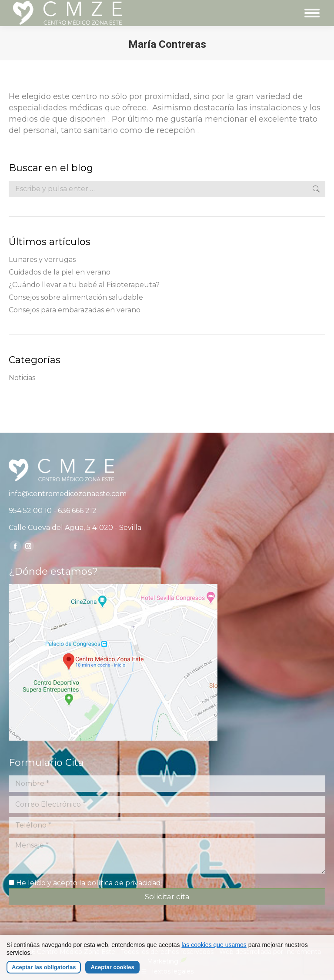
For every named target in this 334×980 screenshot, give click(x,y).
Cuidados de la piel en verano (59, 272)
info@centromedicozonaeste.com (68, 494)
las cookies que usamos (213, 945)
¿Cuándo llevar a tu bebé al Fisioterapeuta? (84, 285)
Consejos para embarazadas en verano (74, 310)
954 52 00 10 (30, 511)
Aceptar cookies (112, 968)
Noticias (22, 378)
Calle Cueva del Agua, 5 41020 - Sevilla (75, 527)
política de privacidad (124, 883)
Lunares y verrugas (42, 259)
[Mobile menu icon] (312, 13)
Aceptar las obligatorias (44, 968)
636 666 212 (77, 511)
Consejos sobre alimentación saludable (76, 297)
